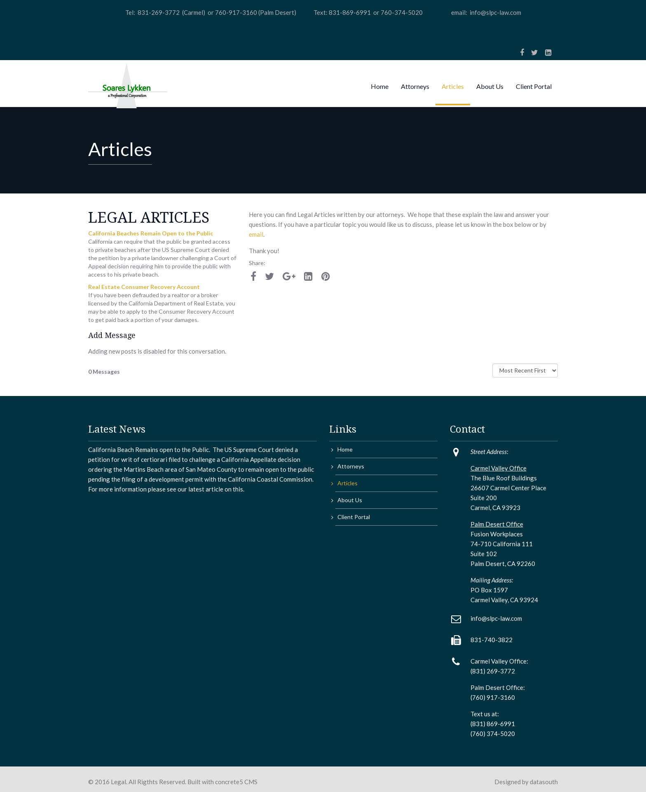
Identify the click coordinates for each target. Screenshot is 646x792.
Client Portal (534, 86)
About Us (489, 86)
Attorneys (415, 86)
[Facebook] (522, 52)
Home (380, 86)
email (256, 234)
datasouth (544, 781)
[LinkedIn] (548, 52)
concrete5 (229, 781)
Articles (453, 86)
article (213, 489)
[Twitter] (534, 52)
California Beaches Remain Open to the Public (150, 233)
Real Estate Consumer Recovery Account (144, 286)
